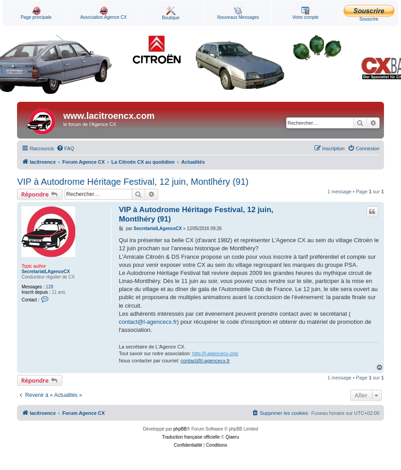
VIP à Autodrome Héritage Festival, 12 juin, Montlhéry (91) (133, 182)
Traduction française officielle (191, 437)
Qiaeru (232, 437)
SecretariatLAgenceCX (46, 271)
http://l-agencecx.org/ (215, 353)
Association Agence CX (103, 13)
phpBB (180, 428)
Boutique (170, 13)
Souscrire (369, 13)
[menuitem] (65, 148)
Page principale (36, 13)
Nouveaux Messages (238, 13)
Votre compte (305, 13)
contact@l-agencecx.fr (148, 321)
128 (49, 286)
